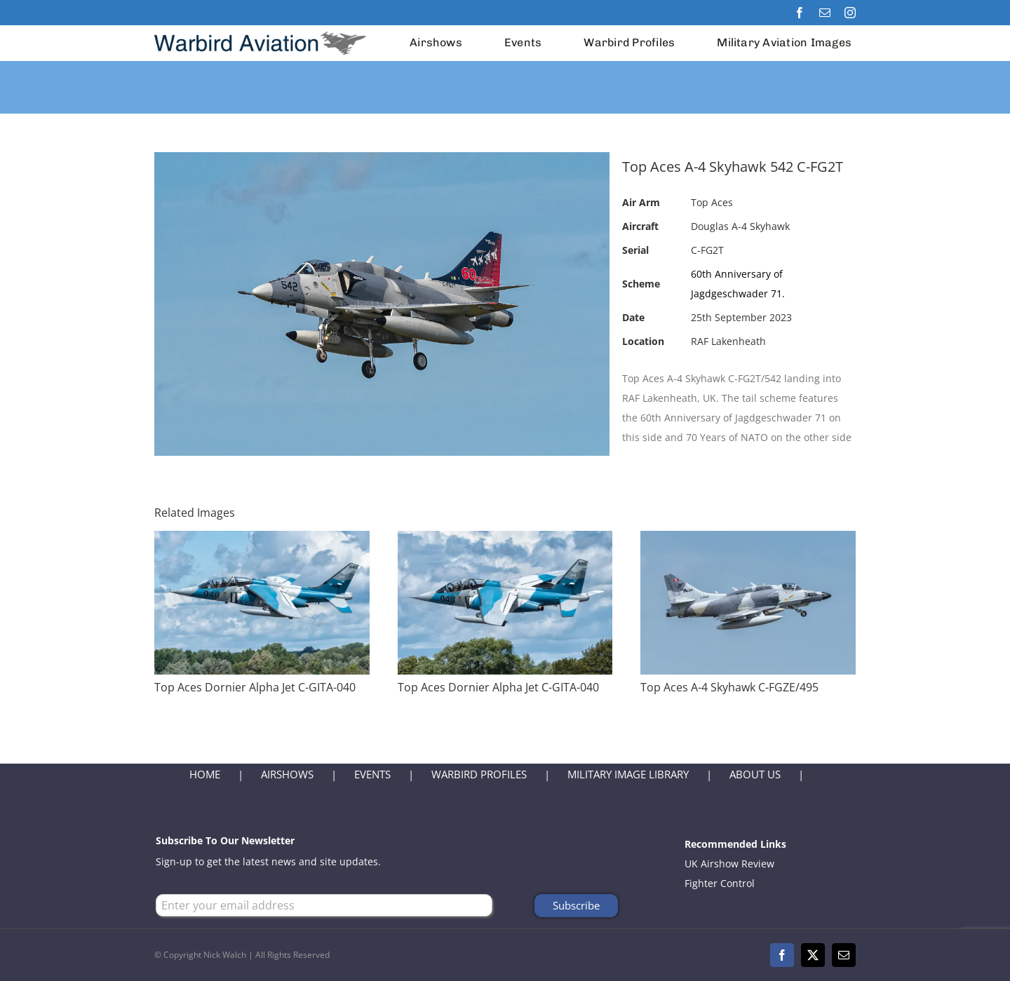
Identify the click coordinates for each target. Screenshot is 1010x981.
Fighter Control (720, 883)
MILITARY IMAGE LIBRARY (628, 774)
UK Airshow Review (729, 863)
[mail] (824, 12)
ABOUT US (755, 774)
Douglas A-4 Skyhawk (740, 226)
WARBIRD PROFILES (479, 774)
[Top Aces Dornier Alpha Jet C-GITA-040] (262, 540)
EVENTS (372, 774)
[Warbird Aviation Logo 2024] (262, 29)
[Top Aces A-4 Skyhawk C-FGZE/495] (748, 540)
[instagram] (850, 12)
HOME (204, 774)
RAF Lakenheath (728, 341)
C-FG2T (707, 250)
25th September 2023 (741, 317)
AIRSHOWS (287, 774)
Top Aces (712, 202)
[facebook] (799, 12)
